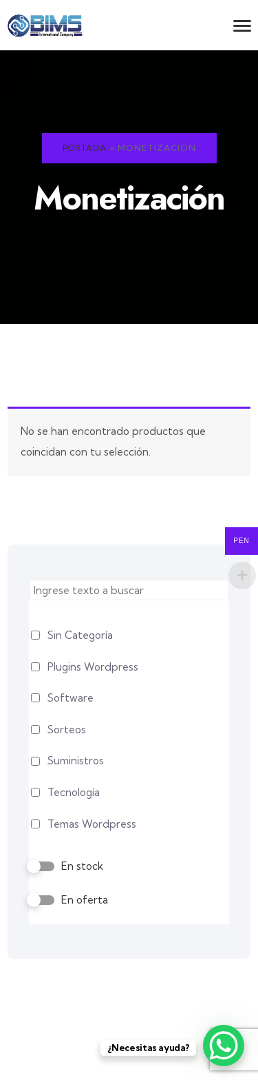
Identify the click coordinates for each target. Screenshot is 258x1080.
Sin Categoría (80, 635)
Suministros (75, 760)
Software (70, 697)
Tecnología (73, 792)
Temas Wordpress (91, 824)
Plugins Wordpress (92, 666)
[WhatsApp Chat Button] (223, 1045)
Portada (85, 148)
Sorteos (66, 729)
